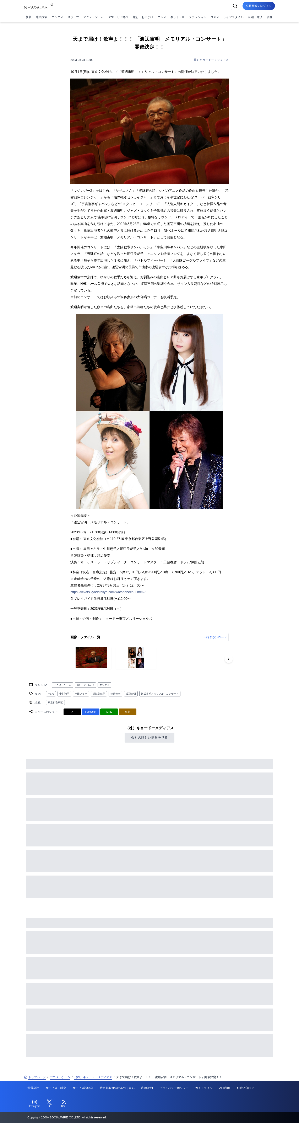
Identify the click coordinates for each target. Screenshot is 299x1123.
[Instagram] (34, 1104)
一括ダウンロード (215, 637)
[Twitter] (49, 1104)
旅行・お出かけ (143, 17)
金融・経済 (255, 17)
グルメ (161, 17)
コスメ (214, 17)
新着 (29, 17)
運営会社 (33, 1088)
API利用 (224, 1088)
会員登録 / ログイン (259, 5)
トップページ (35, 1077)
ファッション (197, 17)
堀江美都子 (99, 693)
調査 (269, 17)
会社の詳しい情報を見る (149, 737)
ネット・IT (177, 17)
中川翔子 (64, 693)
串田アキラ (81, 693)
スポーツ (73, 17)
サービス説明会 (83, 1088)
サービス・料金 (56, 1088)
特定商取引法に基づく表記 (117, 1088)
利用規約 (147, 1088)
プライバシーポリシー (174, 1088)
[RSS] (63, 1104)
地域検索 (41, 17)
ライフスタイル (233, 17)
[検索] (235, 6)
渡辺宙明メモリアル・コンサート (160, 693)
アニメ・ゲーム (93, 17)
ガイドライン (204, 1088)
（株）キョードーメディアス (210, 60)
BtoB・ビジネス (118, 17)
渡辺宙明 (131, 693)
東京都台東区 (55, 702)
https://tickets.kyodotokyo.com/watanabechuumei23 (108, 592)
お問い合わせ (245, 1088)
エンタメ (57, 17)
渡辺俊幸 (115, 693)
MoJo (51, 693)
